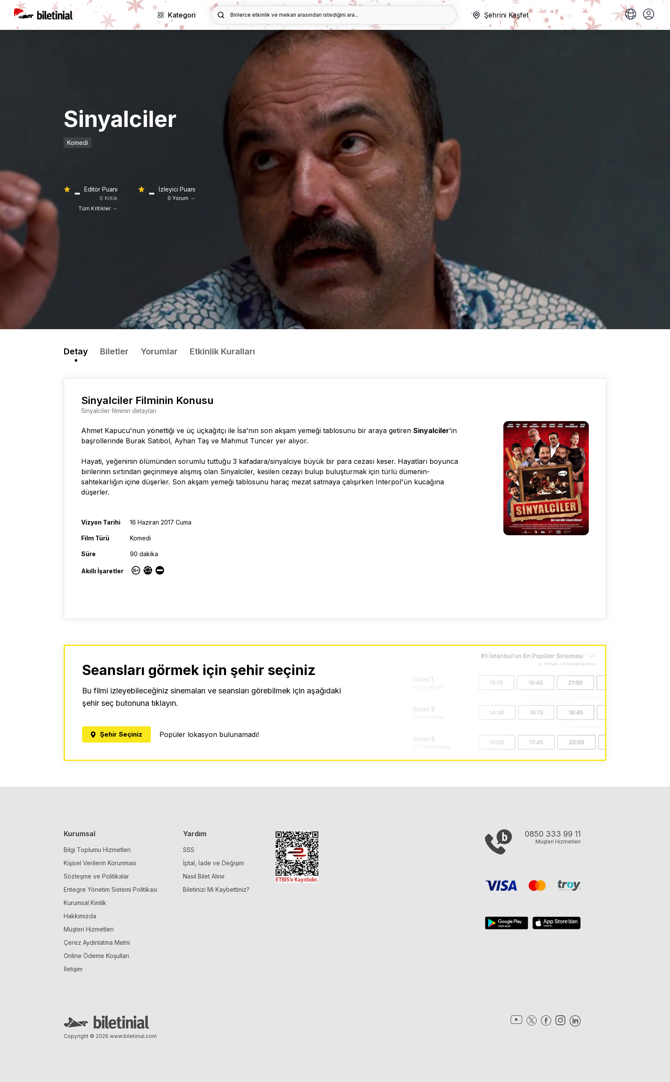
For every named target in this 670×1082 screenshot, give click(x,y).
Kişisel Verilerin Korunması (100, 863)
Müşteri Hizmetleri (89, 929)
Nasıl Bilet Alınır (204, 876)
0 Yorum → (181, 198)
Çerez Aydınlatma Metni (97, 942)
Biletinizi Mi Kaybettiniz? (216, 889)
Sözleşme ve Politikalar (96, 876)
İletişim (73, 969)
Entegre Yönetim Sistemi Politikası (110, 889)
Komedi (77, 142)
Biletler (114, 351)
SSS (188, 849)
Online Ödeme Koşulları (96, 955)
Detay (76, 351)
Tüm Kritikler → (98, 208)
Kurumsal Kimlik (85, 902)
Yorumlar (159, 351)
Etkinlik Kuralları (222, 351)
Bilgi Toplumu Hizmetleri (97, 849)
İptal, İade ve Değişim (213, 863)
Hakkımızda (80, 916)
